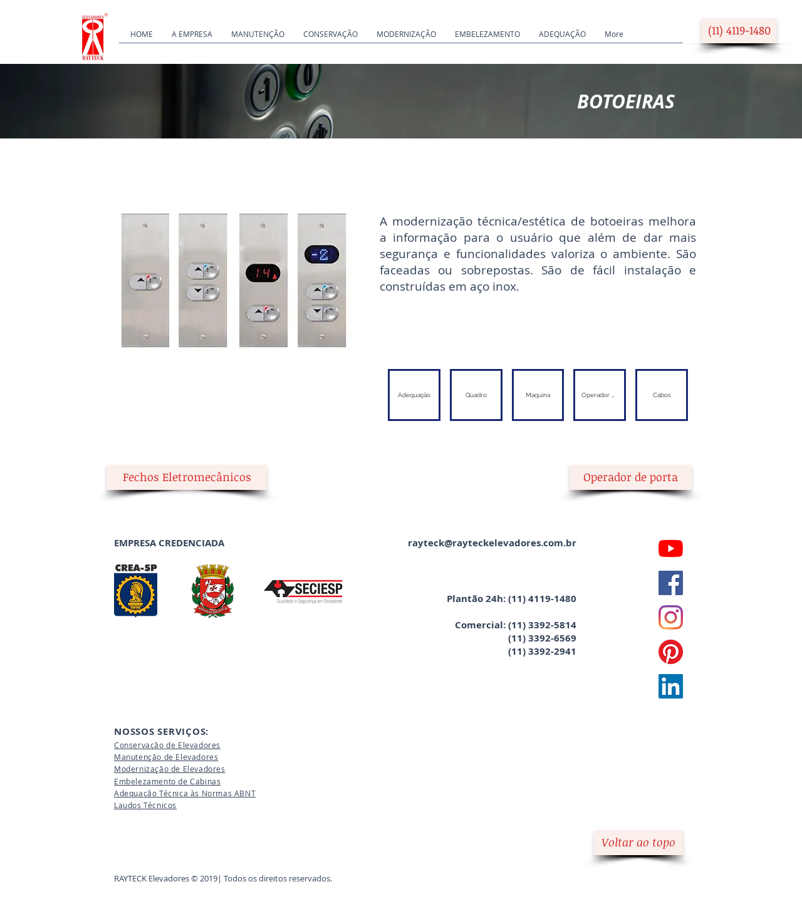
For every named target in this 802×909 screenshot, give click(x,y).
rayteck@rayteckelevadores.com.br (492, 542)
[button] (187, 477)
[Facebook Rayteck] (671, 583)
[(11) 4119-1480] (739, 30)
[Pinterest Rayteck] (671, 652)
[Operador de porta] (631, 477)
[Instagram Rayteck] (671, 617)
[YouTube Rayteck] (671, 548)
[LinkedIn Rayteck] (671, 686)
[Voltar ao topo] (638, 842)
